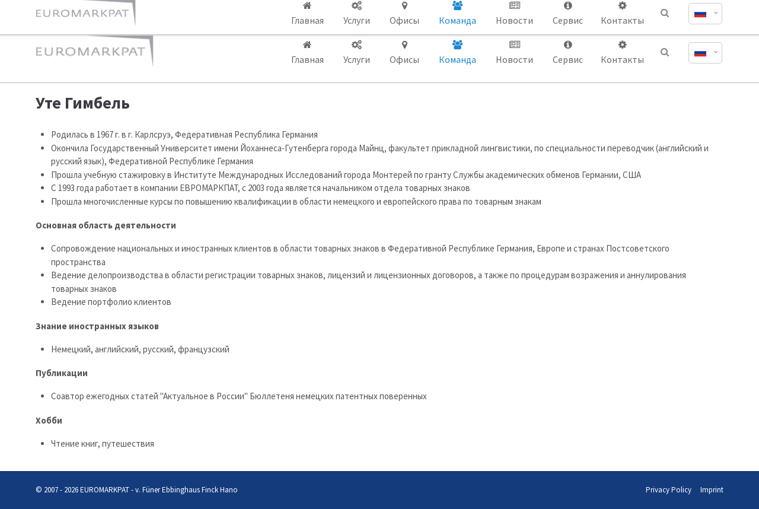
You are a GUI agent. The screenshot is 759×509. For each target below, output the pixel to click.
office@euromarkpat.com (581, 10)
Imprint (711, 490)
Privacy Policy (668, 490)
